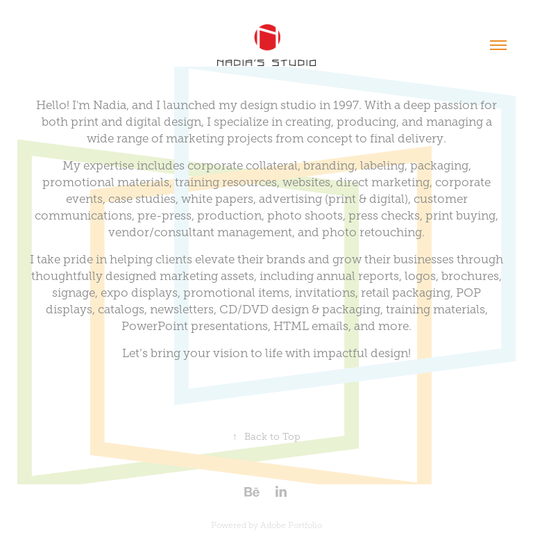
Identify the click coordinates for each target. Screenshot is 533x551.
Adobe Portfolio (291, 525)
